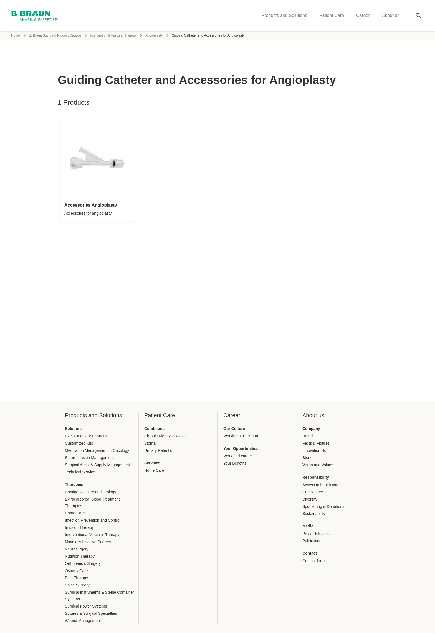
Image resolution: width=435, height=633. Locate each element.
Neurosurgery (76, 549)
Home (15, 35)
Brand (307, 436)
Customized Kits (79, 443)
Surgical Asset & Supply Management (97, 465)
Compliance (312, 492)
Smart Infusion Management (89, 457)
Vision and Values (317, 465)
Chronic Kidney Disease (165, 436)
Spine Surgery (77, 585)
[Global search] (418, 15)
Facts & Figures (316, 443)
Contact (309, 553)
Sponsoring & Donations (323, 506)
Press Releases (316, 533)
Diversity (309, 499)
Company (311, 428)
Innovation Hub (315, 450)
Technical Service (80, 472)
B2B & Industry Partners (86, 436)
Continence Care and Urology (90, 492)
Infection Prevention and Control (92, 520)
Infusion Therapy (79, 527)
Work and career (237, 456)
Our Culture (234, 428)
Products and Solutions (284, 15)
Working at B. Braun (240, 436)
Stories (308, 457)
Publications (312, 541)
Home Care (75, 513)
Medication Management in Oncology (97, 450)
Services (152, 463)
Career (363, 15)
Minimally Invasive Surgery (88, 542)
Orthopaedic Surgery (83, 563)
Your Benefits (234, 463)
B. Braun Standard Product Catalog (55, 35)
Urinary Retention (159, 450)
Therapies (74, 484)
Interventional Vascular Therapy (113, 35)
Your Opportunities (241, 448)
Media (307, 526)
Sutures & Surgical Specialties (91, 613)
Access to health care (321, 485)
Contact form (313, 560)
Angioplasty (154, 35)
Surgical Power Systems (86, 606)
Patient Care (331, 15)
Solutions (74, 428)
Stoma (149, 443)
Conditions (154, 428)
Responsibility (315, 477)
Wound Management (83, 620)
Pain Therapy (76, 578)
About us (390, 15)
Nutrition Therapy (80, 556)
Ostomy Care (76, 570)
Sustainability (313, 513)
